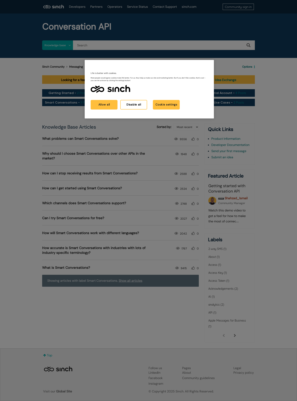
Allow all (104, 104)
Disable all (133, 104)
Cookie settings (166, 104)
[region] (149, 89)
